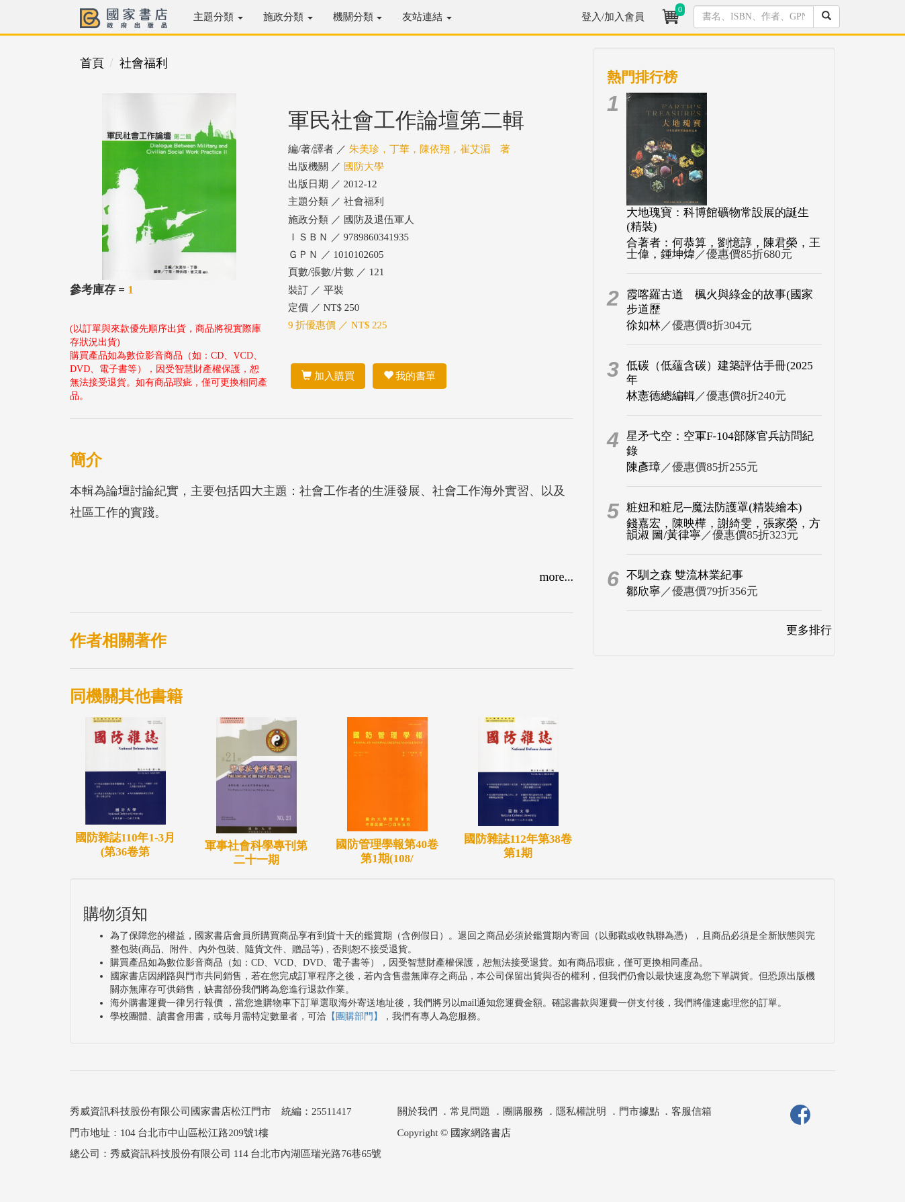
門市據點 (639, 1111)
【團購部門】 (354, 1016)
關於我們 (417, 1111)
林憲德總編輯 (660, 395)
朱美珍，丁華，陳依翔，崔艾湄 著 (429, 149)
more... (556, 577)
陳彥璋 (643, 467)
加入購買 (327, 376)
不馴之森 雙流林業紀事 (684, 575)
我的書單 (409, 376)
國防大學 (364, 166)
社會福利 (144, 63)
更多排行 (809, 630)
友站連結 (427, 16)
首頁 (92, 63)
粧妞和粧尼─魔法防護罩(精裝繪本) (714, 507)
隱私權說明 (581, 1111)
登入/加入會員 (613, 16)
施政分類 (288, 16)
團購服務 (523, 1111)
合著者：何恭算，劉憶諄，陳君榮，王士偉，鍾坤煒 (723, 248)
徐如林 (643, 325)
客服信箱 (691, 1111)
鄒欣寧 (643, 591)
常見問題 (470, 1111)
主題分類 (218, 16)
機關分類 (358, 16)
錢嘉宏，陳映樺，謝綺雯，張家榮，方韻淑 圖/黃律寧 (723, 529)
